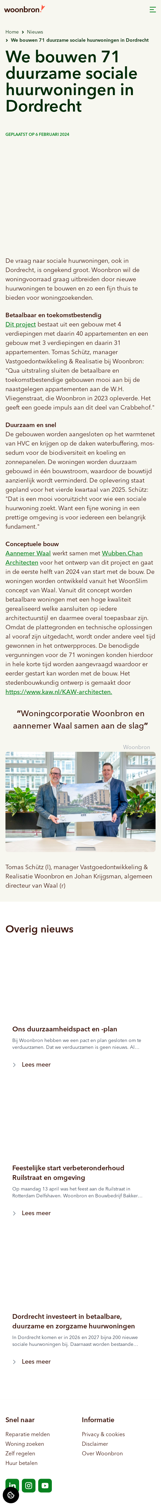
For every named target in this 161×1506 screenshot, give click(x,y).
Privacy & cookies (103, 1435)
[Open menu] (153, 9)
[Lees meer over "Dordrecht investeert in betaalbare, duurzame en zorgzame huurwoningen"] (80, 1321)
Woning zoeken (24, 1444)
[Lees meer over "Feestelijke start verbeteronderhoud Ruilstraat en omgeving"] (80, 1173)
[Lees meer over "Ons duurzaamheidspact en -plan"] (80, 1029)
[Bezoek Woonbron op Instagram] (28, 1485)
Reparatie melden (27, 1435)
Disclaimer (95, 1444)
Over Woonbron (102, 1454)
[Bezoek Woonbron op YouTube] (45, 1485)
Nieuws (35, 32)
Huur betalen (21, 1463)
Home (12, 32)
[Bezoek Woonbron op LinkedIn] (12, 1485)
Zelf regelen (20, 1454)
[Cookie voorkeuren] (11, 1495)
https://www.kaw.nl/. (58, 692)
